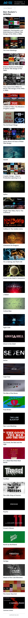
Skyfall (5, 159)
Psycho (5, 512)
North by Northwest (10, 544)
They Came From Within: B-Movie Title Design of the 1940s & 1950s (14, 88)
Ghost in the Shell (9, 344)
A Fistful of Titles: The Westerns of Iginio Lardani (13, 108)
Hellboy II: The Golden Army (13, 229)
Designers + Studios (19, 3)
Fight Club (6, 327)
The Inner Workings (10, 50)
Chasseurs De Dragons (11, 245)
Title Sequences (18, 2)
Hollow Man (7, 311)
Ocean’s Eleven (8, 528)
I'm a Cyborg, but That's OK (12, 262)
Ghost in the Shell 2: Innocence (14, 278)
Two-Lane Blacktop (9, 426)
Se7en (5, 360)
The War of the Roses (10, 393)
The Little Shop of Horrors (12, 495)
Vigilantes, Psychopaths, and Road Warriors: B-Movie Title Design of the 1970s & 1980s (13, 32)
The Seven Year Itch (10, 594)
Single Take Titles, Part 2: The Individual (13, 212)
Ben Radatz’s (10, 11)
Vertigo (5, 561)
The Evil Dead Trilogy (10, 125)
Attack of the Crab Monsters (13, 577)
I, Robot (6, 294)
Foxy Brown (7, 409)
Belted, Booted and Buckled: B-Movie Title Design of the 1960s (13, 68)
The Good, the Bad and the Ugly (12, 443)
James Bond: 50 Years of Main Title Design (13, 142)
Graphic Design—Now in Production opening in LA (12, 177)
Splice (5, 194)
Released (11, 8)
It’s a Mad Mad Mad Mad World (12, 462)
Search (24, 2)
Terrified (6, 479)
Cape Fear (6, 377)
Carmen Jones (8, 610)
